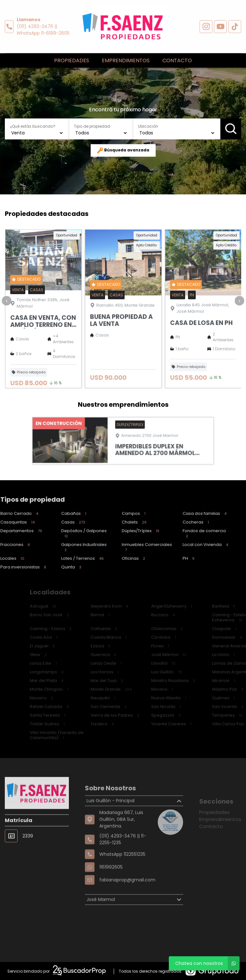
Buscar (231, 128)
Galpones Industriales (64, 547)
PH (170, 558)
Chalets (116, 522)
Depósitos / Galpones (64, 533)
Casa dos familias (186, 513)
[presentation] (6, 320)
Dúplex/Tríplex (122, 531)
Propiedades (71, 60)
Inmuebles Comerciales (127, 547)
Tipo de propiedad (92, 126)
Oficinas (115, 558)
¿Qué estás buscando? (32, 126)
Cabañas (56, 513)
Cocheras (178, 522)
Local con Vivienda (187, 544)
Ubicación (148, 126)
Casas (55, 522)
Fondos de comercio (185, 533)
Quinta (53, 567)
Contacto (177, 60)
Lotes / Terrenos (64, 558)
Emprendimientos (126, 60)
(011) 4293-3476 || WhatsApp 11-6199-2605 (43, 29)
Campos (115, 513)
